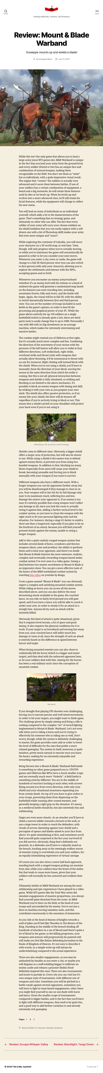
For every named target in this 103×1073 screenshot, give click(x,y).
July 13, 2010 (64, 59)
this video (35, 575)
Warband (50, 1028)
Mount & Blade (28, 1028)
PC (36, 1028)
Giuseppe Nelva (45, 59)
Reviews (41, 1028)
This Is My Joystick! (21, 1067)
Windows (58, 1028)
